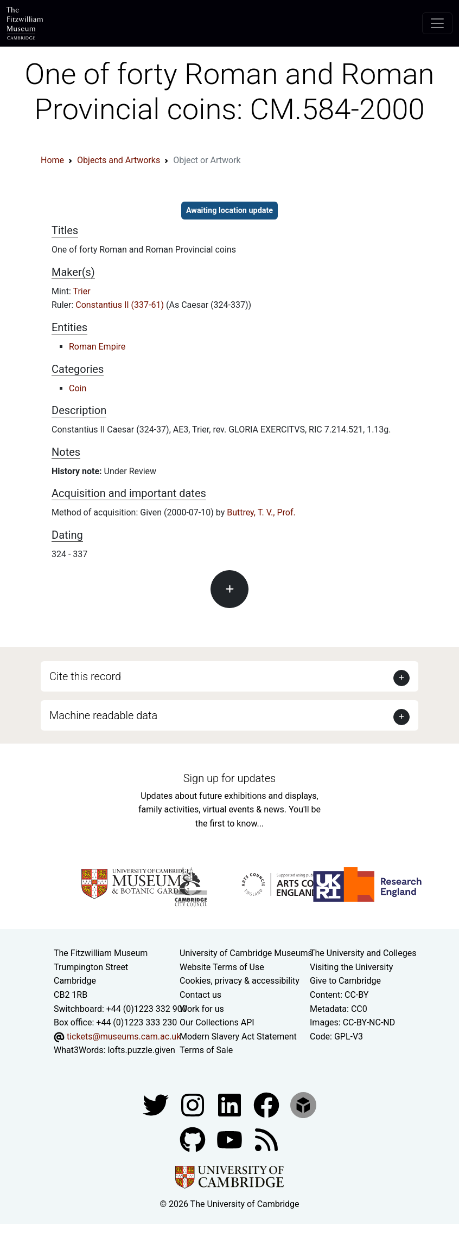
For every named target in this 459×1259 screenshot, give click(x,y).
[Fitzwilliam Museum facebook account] (230, 1104)
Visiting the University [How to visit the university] (351, 967)
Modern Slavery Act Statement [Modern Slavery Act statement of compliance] (238, 1036)
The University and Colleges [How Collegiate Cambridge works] (363, 953)
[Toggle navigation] (437, 23)
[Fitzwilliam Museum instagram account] (193, 1104)
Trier (81, 291)
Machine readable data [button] (103, 715)
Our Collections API (217, 1022)
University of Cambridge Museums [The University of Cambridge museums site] (246, 953)
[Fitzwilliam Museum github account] (193, 1139)
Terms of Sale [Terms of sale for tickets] (206, 1050)
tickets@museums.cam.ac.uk (124, 1036)
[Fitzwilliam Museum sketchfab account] (303, 1104)
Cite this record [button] (85, 676)
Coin (77, 388)
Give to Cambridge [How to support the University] (345, 981)
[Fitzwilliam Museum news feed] (266, 1139)
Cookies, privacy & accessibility (239, 981)
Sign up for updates (229, 778)
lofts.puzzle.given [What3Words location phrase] (141, 1050)
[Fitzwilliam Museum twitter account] (156, 1104)
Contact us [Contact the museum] (200, 995)
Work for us (202, 1009)
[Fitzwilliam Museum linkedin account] (267, 1104)
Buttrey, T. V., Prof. (261, 512)
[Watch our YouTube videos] (230, 1139)
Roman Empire (97, 346)
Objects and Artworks (118, 160)
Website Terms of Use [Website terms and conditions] (222, 967)
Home (52, 160)
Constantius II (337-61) (120, 305)
